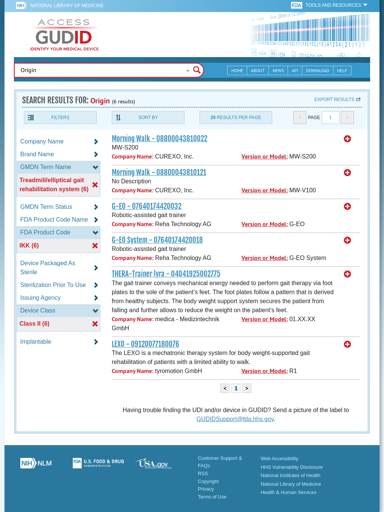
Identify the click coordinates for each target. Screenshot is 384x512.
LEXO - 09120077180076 (145, 344)
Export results (334, 99)
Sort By (148, 117)
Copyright (208, 481)
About (258, 70)
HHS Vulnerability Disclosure (292, 467)
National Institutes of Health (290, 475)
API (295, 70)
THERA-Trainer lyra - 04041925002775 (166, 273)
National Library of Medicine (67, 5)
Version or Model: (265, 156)
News (278, 70)
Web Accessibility (279, 458)
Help (342, 70)
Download (317, 70)
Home (237, 70)
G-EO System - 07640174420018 (157, 240)
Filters (60, 117)
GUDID (64, 34)
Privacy (206, 489)
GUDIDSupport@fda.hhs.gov (234, 419)
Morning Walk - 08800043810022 (159, 138)
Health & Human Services (288, 492)
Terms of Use (212, 497)
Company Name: (132, 156)
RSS (203, 473)
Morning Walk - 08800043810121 (159, 172)
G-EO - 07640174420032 (147, 206)
